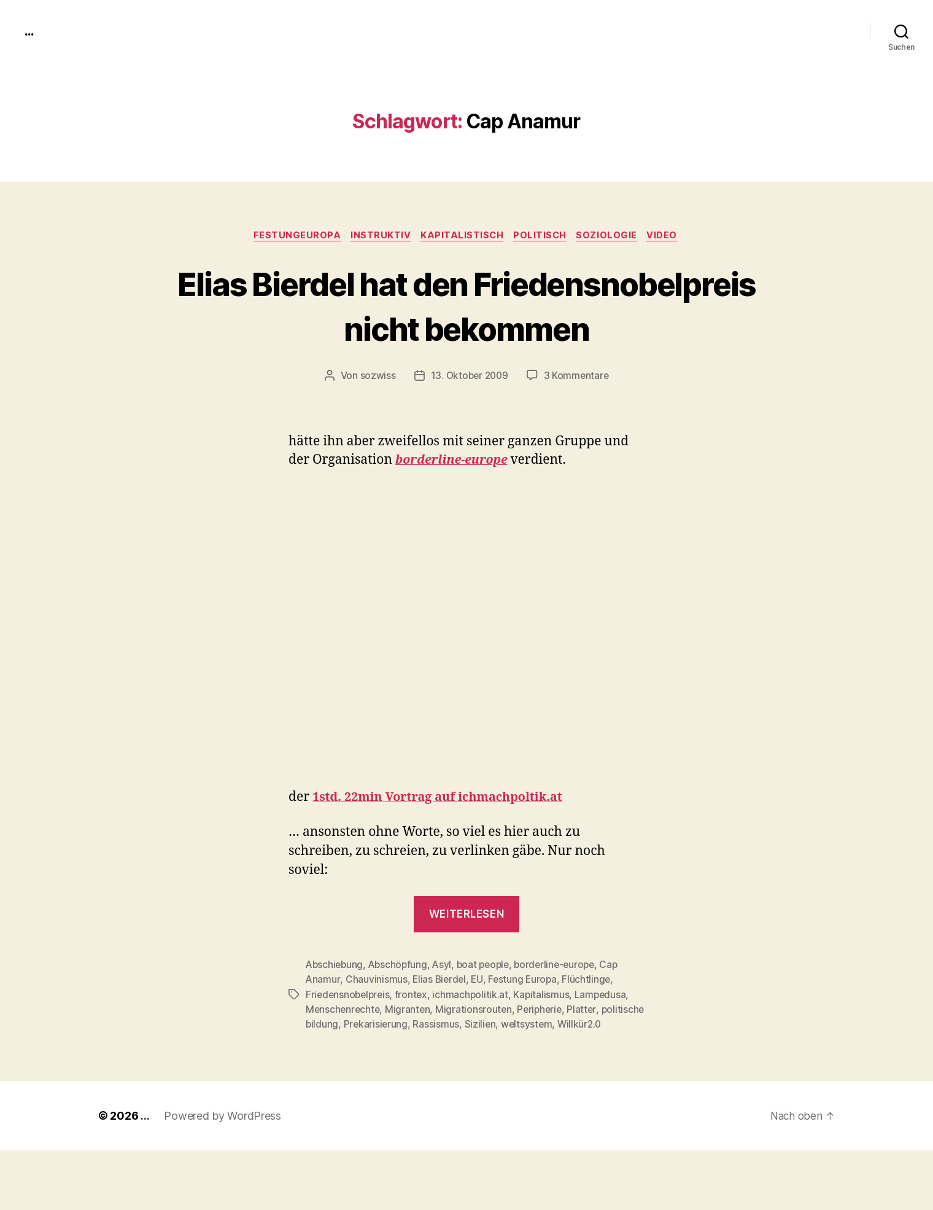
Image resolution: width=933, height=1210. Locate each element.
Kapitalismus (546, 1040)
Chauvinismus (377, 1025)
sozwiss (375, 422)
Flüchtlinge (590, 1025)
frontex (415, 1040)
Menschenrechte (344, 1054)
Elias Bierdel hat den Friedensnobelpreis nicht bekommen (466, 328)
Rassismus (483, 1069)
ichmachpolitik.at (474, 1040)
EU (479, 1025)
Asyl (446, 1010)
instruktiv (377, 236)
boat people (488, 1010)
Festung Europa (525, 1025)
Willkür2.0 (328, 1084)
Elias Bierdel (440, 1025)
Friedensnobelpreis (349, 1040)
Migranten (410, 1054)
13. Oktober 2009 (468, 422)
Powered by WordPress (222, 1175)
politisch (543, 236)
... (30, 30)
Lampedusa (605, 1040)
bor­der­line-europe (455, 506)
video (671, 236)
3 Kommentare (577, 422)
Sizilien (528, 1069)
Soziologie (613, 236)
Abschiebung (335, 1010)
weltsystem (575, 1069)
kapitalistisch (462, 236)
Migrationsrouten (477, 1054)
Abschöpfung (401, 1010)
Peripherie (544, 1054)
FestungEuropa (291, 236)
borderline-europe (563, 1010)
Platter (587, 1054)
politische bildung (345, 1069)
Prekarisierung (422, 1069)
